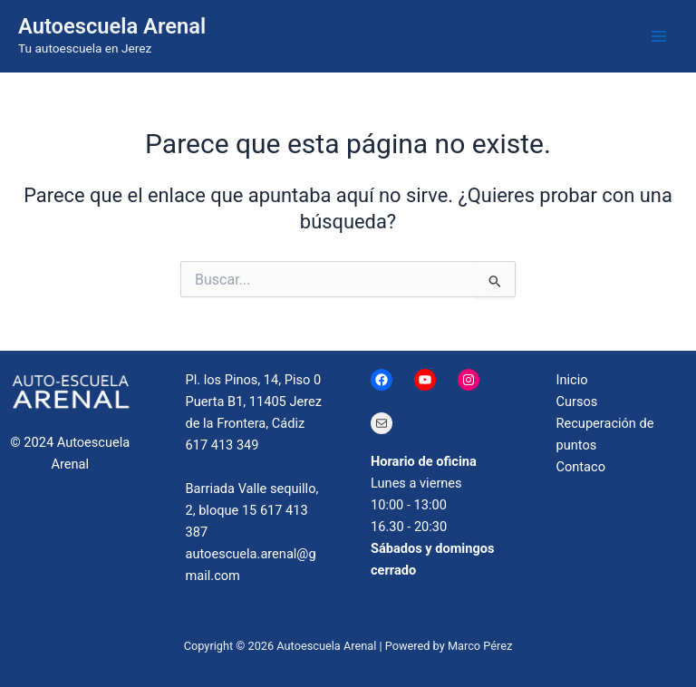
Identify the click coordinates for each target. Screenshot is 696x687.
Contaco (581, 467)
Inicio (572, 380)
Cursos (577, 401)
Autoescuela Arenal (112, 26)
